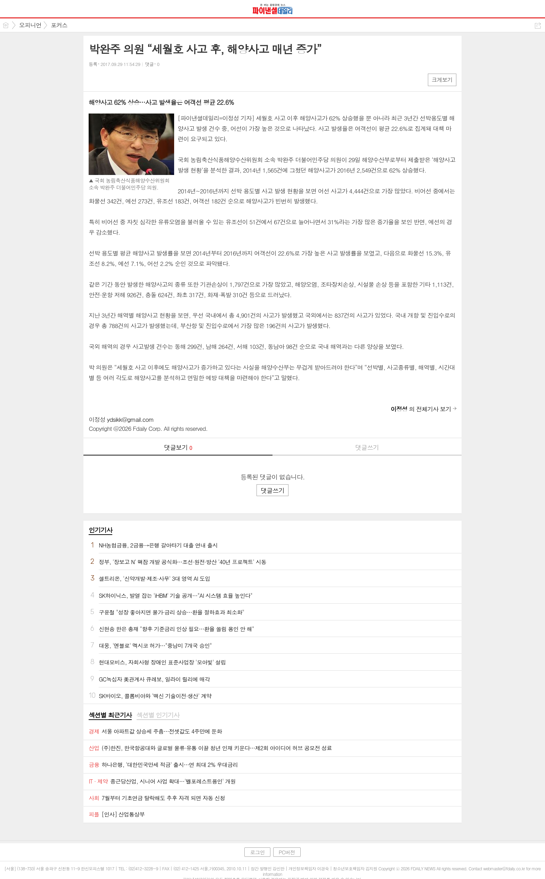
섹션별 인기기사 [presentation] (158, 715)
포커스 (59, 25)
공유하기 (538, 26)
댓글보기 (178, 447)
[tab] (110, 715)
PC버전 (287, 852)
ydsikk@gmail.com (130, 419)
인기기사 (100, 530)
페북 (95, 79)
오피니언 (30, 25)
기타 (136, 79)
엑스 (109, 79)
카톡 (122, 79)
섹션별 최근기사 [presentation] (110, 715)
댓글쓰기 (367, 447)
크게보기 (442, 80)
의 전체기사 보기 (421, 409)
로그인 (257, 852)
